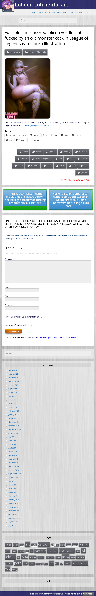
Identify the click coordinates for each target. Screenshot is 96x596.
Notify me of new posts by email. (19, 325)
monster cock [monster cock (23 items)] (50, 557)
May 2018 (12, 488)
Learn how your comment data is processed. (58, 337)
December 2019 (14, 418)
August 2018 (13, 477)
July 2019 (11, 437)
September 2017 (14, 518)
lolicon (84, 158)
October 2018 (13, 470)
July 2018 (11, 481)
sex (74, 165)
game (38, 151)
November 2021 (14, 381)
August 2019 (13, 433)
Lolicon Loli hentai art (41, 5)
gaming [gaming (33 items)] (21, 551)
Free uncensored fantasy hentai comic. (46, 593)
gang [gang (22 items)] (27, 551)
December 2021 (14, 378)
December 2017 (14, 507)
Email (8, 296)
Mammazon (88, 593)
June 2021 (12, 400)
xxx (85, 165)
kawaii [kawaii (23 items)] (78, 551)
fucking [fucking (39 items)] (75, 545)
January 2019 (13, 459)
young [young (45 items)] (14, 569)
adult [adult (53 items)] (15, 544)
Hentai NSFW (37, 12)
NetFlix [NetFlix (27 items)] (58, 557)
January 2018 (13, 503)
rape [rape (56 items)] (25, 563)
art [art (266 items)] (28, 544)
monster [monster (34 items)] (41, 557)
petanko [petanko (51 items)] (9, 563)
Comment (10, 259)
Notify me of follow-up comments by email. (23, 317)
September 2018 (14, 474)
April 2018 (12, 492)
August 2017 (13, 522)
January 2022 (13, 374)
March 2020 (12, 407)
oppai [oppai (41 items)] (73, 557)
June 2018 (12, 485)
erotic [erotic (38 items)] (68, 545)
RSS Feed (89, 12)
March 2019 (12, 451)
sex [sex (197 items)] (51, 563)
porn (62, 165)
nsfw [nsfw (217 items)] (65, 556)
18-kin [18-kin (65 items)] (8, 544)
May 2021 (12, 403)
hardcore (83, 151)
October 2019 (13, 426)
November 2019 (14, 422)
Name (8, 287)
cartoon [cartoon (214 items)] (43, 544)
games (52, 151)
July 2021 (11, 396)
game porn (15, 52)
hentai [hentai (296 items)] (52, 550)
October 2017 (13, 514)
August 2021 (13, 392)
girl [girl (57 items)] (31, 550)
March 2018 (12, 496)
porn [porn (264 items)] (17, 563)
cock (25, 151)
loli (71, 158)
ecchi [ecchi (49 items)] (62, 544)
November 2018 (14, 466)
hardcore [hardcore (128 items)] (40, 550)
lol (60, 158)
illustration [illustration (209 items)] (66, 550)
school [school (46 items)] (31, 563)
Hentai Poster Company (73, 12)
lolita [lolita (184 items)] (24, 557)
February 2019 (13, 455)
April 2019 (12, 448)
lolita (20, 165)
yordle (84, 172)
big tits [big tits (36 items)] (34, 545)
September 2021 (14, 389)
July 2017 (11, 525)
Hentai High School (53, 12)
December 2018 (14, 463)
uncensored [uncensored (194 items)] (80, 563)
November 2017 (14, 511)
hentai (24, 158)
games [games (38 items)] (14, 551)
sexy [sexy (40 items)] (57, 563)
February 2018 (13, 500)
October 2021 (13, 385)
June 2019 (12, 440)
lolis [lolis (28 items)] (18, 557)
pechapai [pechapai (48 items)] (80, 557)
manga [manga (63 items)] (33, 557)
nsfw (49, 165)
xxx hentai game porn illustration (34, 125)
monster (35, 165)
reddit (86, 180)
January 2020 (13, 415)
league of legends (43, 158)
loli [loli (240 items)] (83, 550)
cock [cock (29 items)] (52, 545)
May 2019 (12, 444)
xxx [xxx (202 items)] (7, 569)
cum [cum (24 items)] (57, 545)
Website (8, 305)
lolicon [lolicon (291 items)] (10, 556)
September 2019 (14, 429)
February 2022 (13, 370)
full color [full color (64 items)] (84, 544)
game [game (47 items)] (7, 551)
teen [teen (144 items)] (67, 563)
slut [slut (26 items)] (61, 563)
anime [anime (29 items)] (22, 545)
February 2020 (13, 411)
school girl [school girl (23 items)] (39, 563)
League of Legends (37, 52)
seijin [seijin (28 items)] (45, 563)
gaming (67, 151)
